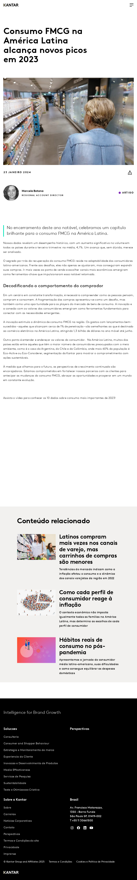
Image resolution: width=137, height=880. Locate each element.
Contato (9, 827)
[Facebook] (78, 829)
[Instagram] (72, 829)
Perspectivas (12, 834)
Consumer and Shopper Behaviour (26, 743)
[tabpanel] (35, 763)
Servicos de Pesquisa (17, 776)
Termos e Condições (60, 862)
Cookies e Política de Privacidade (95, 862)
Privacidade (11, 847)
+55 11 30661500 (82, 820)
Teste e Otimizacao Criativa (22, 789)
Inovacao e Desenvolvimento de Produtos (31, 763)
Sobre (7, 807)
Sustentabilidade (15, 783)
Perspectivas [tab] (79, 729)
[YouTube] (85, 829)
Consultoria (11, 737)
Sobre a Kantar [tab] (15, 800)
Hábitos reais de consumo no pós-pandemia (82, 653)
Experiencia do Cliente (18, 756)
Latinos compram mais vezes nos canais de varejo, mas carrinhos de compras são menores (88, 556)
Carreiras (10, 814)
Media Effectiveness (17, 770)
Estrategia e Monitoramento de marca (29, 750)
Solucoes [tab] (10, 729)
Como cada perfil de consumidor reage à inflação (86, 606)
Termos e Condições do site (21, 840)
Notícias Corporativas (18, 821)
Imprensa (10, 854)
